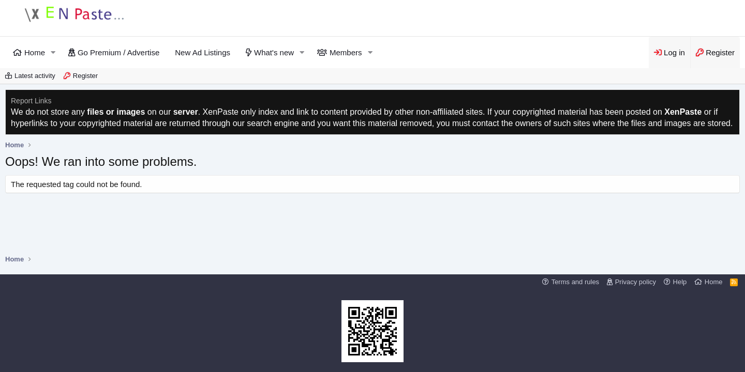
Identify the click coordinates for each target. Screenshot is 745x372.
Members (346, 52)
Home (34, 52)
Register (85, 76)
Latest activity (34, 76)
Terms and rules (575, 282)
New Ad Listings (202, 52)
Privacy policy (635, 282)
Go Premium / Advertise (118, 52)
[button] (53, 52)
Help (680, 282)
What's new (274, 52)
